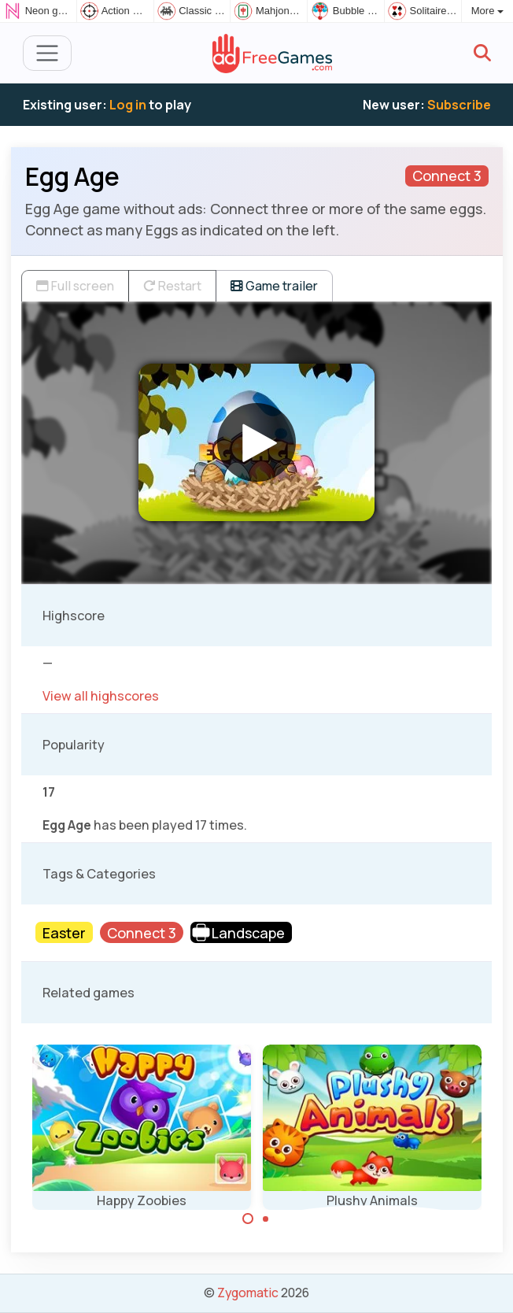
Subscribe (459, 104)
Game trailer (274, 285)
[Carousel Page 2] (265, 1218)
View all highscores (100, 696)
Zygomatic (248, 1292)
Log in (127, 104)
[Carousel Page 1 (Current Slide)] (247, 1218)
